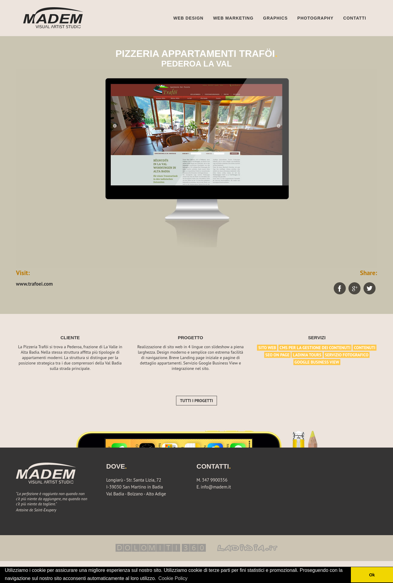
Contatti (354, 18)
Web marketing (233, 18)
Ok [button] (372, 574)
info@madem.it (216, 487)
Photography (315, 18)
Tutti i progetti (196, 400)
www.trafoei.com (34, 284)
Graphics (275, 18)
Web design (188, 18)
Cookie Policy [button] (172, 578)
